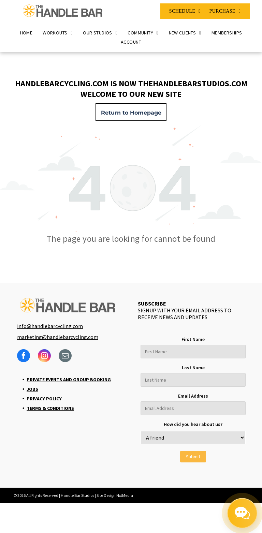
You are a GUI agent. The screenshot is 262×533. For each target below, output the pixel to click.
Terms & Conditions (50, 408)
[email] (65, 356)
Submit (193, 457)
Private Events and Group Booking (69, 379)
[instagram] (44, 356)
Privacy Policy (44, 399)
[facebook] (23, 356)
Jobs (32, 389)
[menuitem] (185, 11)
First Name (193, 339)
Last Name (193, 367)
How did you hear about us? (193, 424)
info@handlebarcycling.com (50, 326)
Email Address (193, 396)
